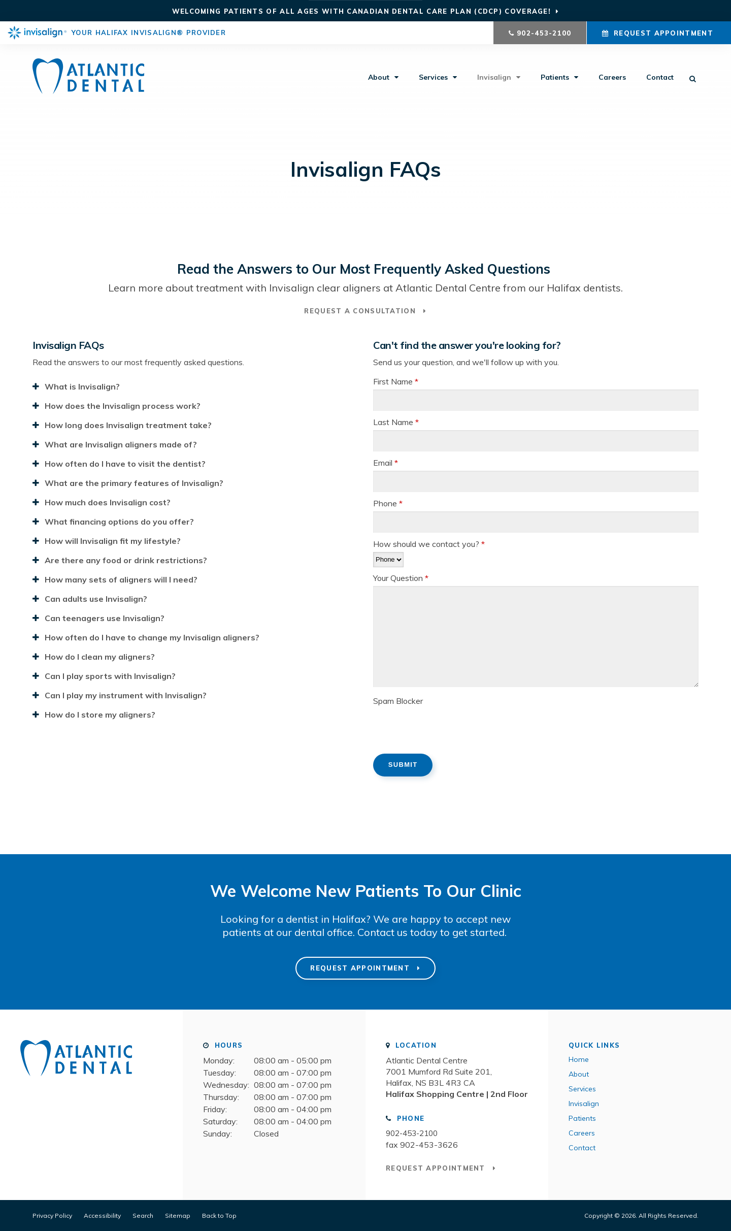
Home (579, 1058)
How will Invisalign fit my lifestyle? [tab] (113, 540)
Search (142, 1215)
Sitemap (177, 1215)
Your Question (400, 577)
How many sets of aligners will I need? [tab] (121, 579)
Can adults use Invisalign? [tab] (96, 598)
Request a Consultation (361, 311)
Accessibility (102, 1215)
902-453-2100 (544, 33)
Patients (555, 78)
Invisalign (494, 78)
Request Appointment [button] (663, 33)
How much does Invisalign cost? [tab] (108, 502)
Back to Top (219, 1215)
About (378, 78)
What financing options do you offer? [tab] (119, 521)
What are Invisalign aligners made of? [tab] (121, 444)
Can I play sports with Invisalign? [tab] (110, 675)
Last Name (396, 421)
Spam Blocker (398, 700)
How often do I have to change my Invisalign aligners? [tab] (152, 637)
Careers (612, 78)
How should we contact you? (429, 543)
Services (433, 78)
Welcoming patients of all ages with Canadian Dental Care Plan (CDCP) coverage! (361, 11)
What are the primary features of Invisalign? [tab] (134, 482)
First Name (395, 381)
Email (385, 462)
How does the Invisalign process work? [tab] (123, 405)
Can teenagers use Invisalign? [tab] (104, 617)
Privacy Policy (52, 1215)
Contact (660, 78)
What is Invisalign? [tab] (82, 386)
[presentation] (450, 728)
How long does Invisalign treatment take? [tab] (128, 424)
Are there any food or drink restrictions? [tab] (126, 560)
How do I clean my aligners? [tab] (100, 656)
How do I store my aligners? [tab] (100, 714)
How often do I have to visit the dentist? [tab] (125, 463)
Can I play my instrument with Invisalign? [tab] (126, 695)
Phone (388, 503)
